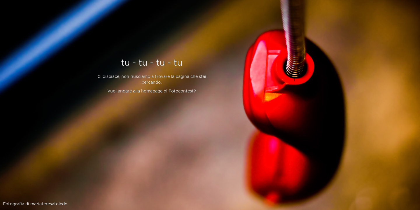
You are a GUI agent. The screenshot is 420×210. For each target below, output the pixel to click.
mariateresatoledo (48, 204)
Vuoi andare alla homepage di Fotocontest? (151, 91)
